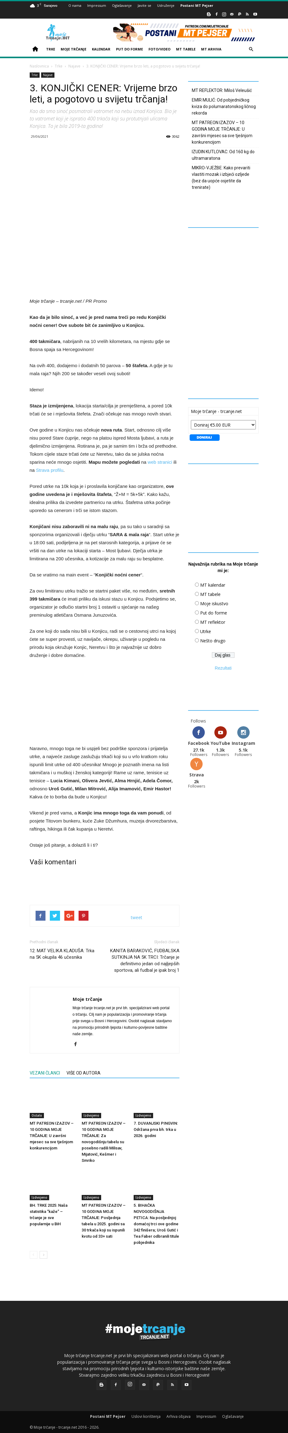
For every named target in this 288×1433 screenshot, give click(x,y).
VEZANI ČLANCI (45, 1072)
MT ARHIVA (211, 49)
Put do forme (213, 613)
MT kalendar (212, 585)
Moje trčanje (87, 999)
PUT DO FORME (129, 49)
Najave (74, 66)
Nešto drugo (213, 641)
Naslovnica (39, 66)
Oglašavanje (122, 5)
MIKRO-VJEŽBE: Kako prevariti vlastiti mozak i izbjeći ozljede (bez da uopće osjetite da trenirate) (221, 177)
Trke (58, 66)
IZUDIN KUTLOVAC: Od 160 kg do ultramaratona (223, 155)
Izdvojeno (91, 1115)
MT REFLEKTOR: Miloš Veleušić (222, 90)
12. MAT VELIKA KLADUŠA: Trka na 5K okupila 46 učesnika (62, 954)
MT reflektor (212, 622)
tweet (136, 917)
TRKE (50, 49)
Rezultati (223, 668)
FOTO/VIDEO (159, 49)
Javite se (144, 5)
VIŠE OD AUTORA (84, 1072)
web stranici (160, 462)
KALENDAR (101, 49)
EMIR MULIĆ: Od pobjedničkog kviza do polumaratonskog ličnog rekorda (224, 106)
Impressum (96, 5)
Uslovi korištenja (146, 1416)
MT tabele (210, 594)
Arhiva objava (178, 1416)
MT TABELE (186, 49)
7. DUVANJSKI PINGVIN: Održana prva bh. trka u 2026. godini (156, 1129)
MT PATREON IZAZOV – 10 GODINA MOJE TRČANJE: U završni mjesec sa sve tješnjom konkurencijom (52, 1135)
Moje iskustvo (214, 603)
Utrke (205, 631)
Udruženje (165, 5)
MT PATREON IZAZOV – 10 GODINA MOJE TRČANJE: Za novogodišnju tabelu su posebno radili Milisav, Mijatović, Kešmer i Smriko (104, 1141)
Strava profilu (49, 470)
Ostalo (37, 1115)
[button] (251, 49)
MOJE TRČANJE (73, 49)
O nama (74, 5)
